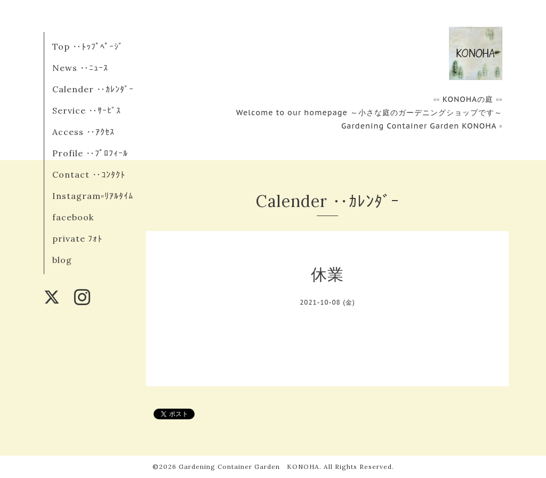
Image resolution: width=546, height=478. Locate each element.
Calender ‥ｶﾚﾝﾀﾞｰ (93, 89)
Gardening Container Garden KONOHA (249, 467)
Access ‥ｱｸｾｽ (83, 131)
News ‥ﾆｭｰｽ (80, 67)
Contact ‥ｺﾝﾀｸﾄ (88, 174)
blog (62, 259)
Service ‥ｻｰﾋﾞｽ (86, 110)
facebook (73, 217)
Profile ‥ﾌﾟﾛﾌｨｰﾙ (90, 153)
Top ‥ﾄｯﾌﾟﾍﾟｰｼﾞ (87, 46)
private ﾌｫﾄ (77, 238)
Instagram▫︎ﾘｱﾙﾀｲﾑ (92, 195)
